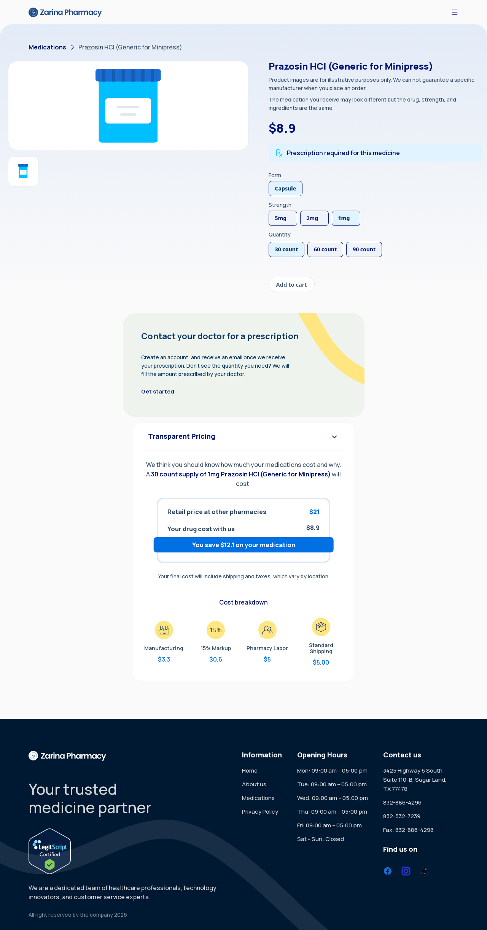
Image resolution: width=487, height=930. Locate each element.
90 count (364, 249)
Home (250, 770)
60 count (325, 249)
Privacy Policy (260, 812)
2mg (312, 218)
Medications (47, 47)
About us (254, 784)
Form (275, 175)
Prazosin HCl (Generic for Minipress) (130, 47)
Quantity (280, 234)
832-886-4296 (402, 802)
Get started (157, 391)
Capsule (285, 188)
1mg (344, 218)
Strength (280, 204)
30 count (286, 249)
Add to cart (291, 284)
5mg (281, 218)
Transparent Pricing (243, 436)
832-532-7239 (401, 816)
